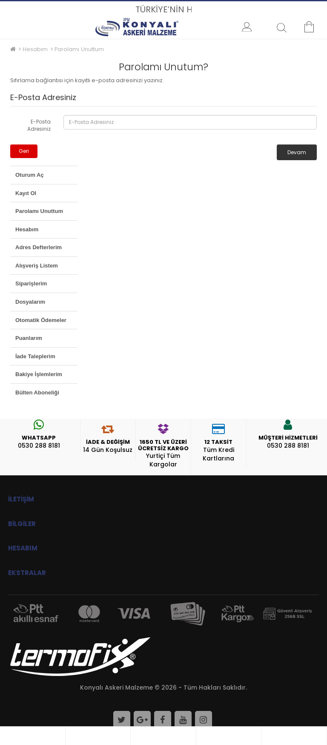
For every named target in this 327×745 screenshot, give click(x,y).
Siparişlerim (31, 283)
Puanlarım (28, 338)
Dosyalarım (30, 302)
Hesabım (35, 49)
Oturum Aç (29, 175)
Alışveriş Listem (36, 265)
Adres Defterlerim (38, 247)
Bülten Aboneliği (37, 392)
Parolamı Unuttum (79, 49)
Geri (24, 151)
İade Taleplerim (35, 356)
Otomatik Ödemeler (40, 320)
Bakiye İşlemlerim (38, 374)
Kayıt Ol (25, 193)
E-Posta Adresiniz (39, 125)
